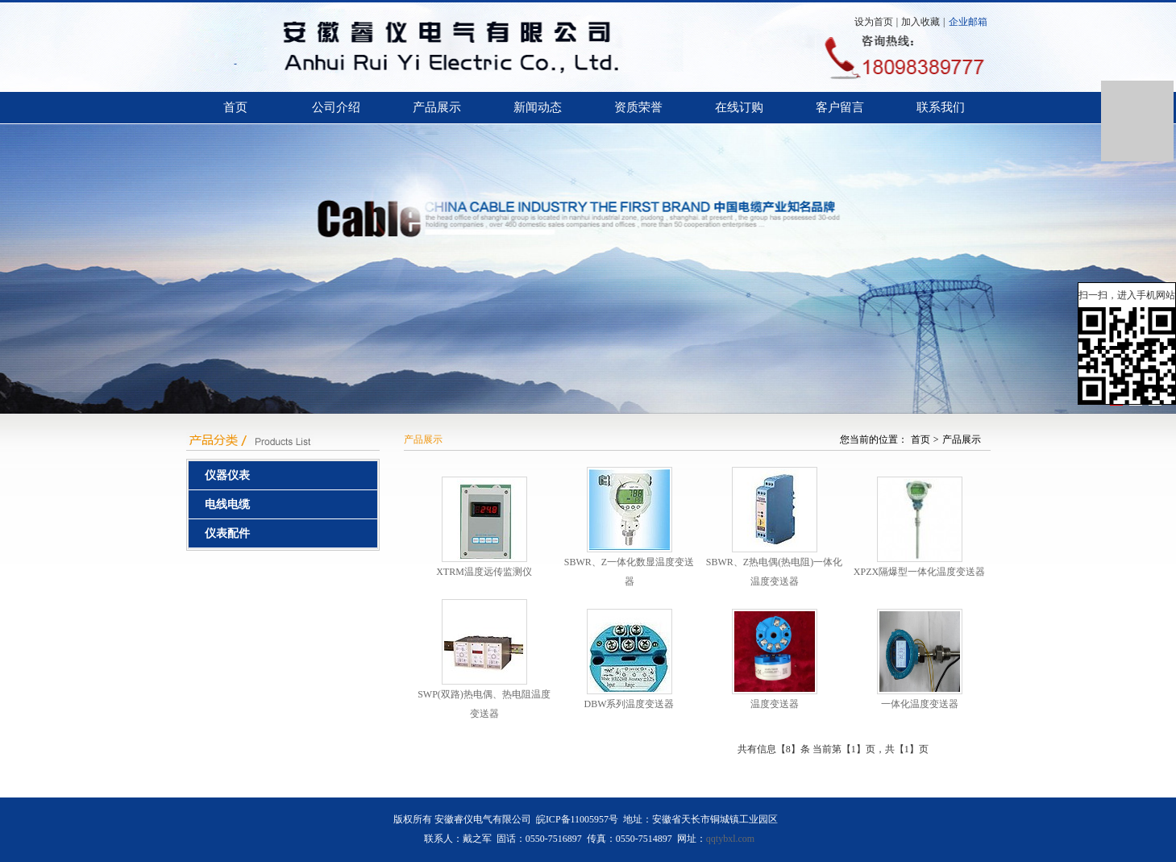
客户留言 (840, 107)
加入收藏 (920, 21)
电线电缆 (227, 504)
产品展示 (437, 107)
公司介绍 (336, 107)
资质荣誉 (638, 107)
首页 (235, 107)
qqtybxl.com (730, 838)
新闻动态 (537, 107)
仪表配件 (227, 533)
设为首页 (873, 21)
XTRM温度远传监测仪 (484, 571)
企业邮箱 (968, 21)
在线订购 (739, 107)
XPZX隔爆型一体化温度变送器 (919, 571)
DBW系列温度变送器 (629, 704)
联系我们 (940, 107)
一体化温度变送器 (919, 704)
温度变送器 (774, 704)
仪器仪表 (227, 475)
